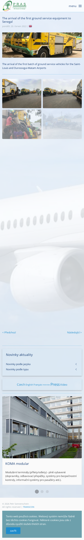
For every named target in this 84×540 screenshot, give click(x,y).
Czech (21, 385)
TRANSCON (28, 506)
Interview (46, 385)
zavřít (13, 530)
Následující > (74, 332)
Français (38, 384)
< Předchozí (9, 332)
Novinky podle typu (17, 369)
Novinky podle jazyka (18, 364)
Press (55, 384)
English (29, 384)
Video (63, 384)
